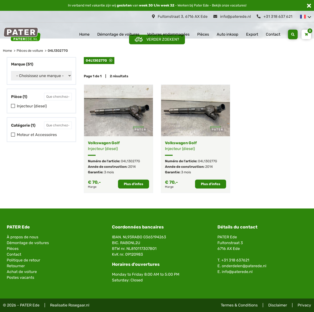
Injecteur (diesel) (32, 106)
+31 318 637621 (235, 260)
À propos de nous (22, 237)
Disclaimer (277, 305)
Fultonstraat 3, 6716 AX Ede (180, 16)
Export (252, 34)
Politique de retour (23, 260)
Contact (273, 34)
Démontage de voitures (118, 34)
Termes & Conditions (239, 305)
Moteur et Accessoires (37, 134)
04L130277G (58, 51)
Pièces (203, 34)
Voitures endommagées (168, 34)
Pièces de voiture (30, 51)
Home (84, 34)
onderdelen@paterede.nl (244, 266)
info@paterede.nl (232, 16)
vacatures (238, 5)
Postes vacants (20, 277)
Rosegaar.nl (78, 305)
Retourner (16, 266)
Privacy (304, 305)
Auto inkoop (227, 34)
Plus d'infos (133, 184)
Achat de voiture (22, 271)
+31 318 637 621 (274, 16)
